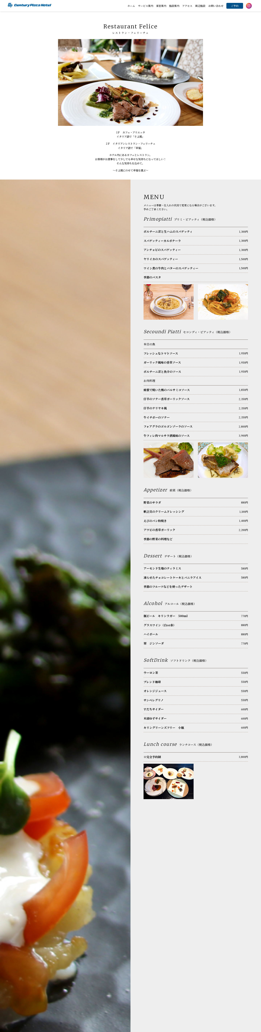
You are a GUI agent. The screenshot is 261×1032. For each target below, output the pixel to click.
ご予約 (235, 6)
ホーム (131, 6)
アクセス (187, 6)
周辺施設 (200, 6)
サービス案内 (145, 6)
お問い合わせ (215, 6)
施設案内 (174, 6)
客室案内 (161, 6)
